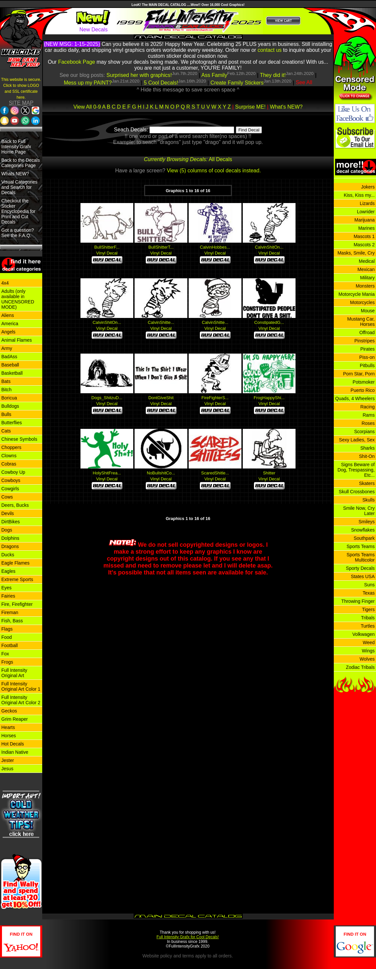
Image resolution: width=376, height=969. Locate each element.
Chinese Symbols (19, 439)
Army (6, 348)
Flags (7, 629)
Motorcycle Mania (356, 294)
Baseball (10, 364)
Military (367, 277)
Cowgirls (10, 488)
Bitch (6, 389)
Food (6, 637)
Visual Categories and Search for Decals (19, 187)
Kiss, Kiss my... (359, 195)
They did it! (273, 75)
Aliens (7, 315)
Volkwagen (363, 634)
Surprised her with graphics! (139, 75)
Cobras (8, 464)
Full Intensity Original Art (14, 673)
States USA (363, 576)
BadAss (9, 356)
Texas (368, 593)
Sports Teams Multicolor (361, 557)
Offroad (367, 332)
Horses (8, 735)
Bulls (6, 414)
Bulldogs (10, 406)
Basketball (12, 373)
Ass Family (214, 75)
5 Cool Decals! (161, 83)
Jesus (7, 768)
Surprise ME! (250, 107)
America (9, 323)
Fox (5, 653)
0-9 (97, 107)
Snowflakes (363, 530)
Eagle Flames (15, 563)
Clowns (8, 455)
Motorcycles (362, 302)
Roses (368, 423)
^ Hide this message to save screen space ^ (188, 89)
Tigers (368, 609)
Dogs (6, 530)
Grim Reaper (14, 719)
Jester (7, 760)
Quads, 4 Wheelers (355, 398)
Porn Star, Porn (359, 373)
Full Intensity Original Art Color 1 (20, 686)
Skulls (368, 499)
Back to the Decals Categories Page (20, 162)
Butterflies (11, 422)
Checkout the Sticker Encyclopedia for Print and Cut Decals (18, 211)
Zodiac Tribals (360, 667)
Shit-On (367, 456)
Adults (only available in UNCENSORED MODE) (17, 299)
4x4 (5, 283)
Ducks (7, 554)
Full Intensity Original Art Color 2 (20, 700)
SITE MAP (21, 103)
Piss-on (367, 357)
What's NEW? (286, 107)
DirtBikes (10, 521)
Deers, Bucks (15, 505)
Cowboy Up (13, 472)
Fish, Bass (12, 620)
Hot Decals (12, 743)
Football (9, 645)
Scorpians (364, 431)
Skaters (367, 483)
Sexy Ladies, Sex (357, 439)
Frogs (7, 662)
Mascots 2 (364, 244)
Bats (6, 381)
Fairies (8, 596)
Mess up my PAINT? (88, 83)
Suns (369, 584)
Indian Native (14, 752)
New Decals (93, 29)
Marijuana (365, 220)
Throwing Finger (358, 601)
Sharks (367, 448)
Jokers (368, 187)
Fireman (9, 612)
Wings (368, 650)
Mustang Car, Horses (361, 321)
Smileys (367, 521)
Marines (366, 228)
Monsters (365, 286)
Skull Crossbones (357, 491)
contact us (270, 50)
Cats (6, 430)
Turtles (368, 626)
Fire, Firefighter (17, 604)
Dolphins (10, 538)
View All (83, 107)
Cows (7, 497)
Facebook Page (76, 62)
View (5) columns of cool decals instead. (214, 170)
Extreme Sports (17, 579)
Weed (369, 642)
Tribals (368, 617)
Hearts (8, 727)
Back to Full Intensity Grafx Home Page (16, 147)
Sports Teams (361, 546)
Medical (367, 261)
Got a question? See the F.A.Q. (17, 232)
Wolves (367, 659)
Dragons (10, 546)
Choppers (11, 447)
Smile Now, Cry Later (359, 510)
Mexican (366, 269)
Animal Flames (16, 340)
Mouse (368, 310)
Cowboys (10, 480)
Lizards (367, 203)
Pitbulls (367, 365)
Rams (368, 415)
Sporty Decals (360, 568)
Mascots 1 (364, 236)
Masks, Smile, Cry (356, 253)
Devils (7, 513)
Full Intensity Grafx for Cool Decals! (188, 937)
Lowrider (366, 211)
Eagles (8, 571)
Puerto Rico (363, 390)
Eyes (6, 587)
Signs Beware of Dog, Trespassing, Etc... (356, 470)
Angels (8, 331)
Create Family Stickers (237, 83)
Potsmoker (364, 382)
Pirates (367, 349)
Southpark (364, 538)
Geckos (9, 710)
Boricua (9, 397)
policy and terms (177, 955)
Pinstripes (365, 340)
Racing (367, 406)
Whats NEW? (15, 173)
